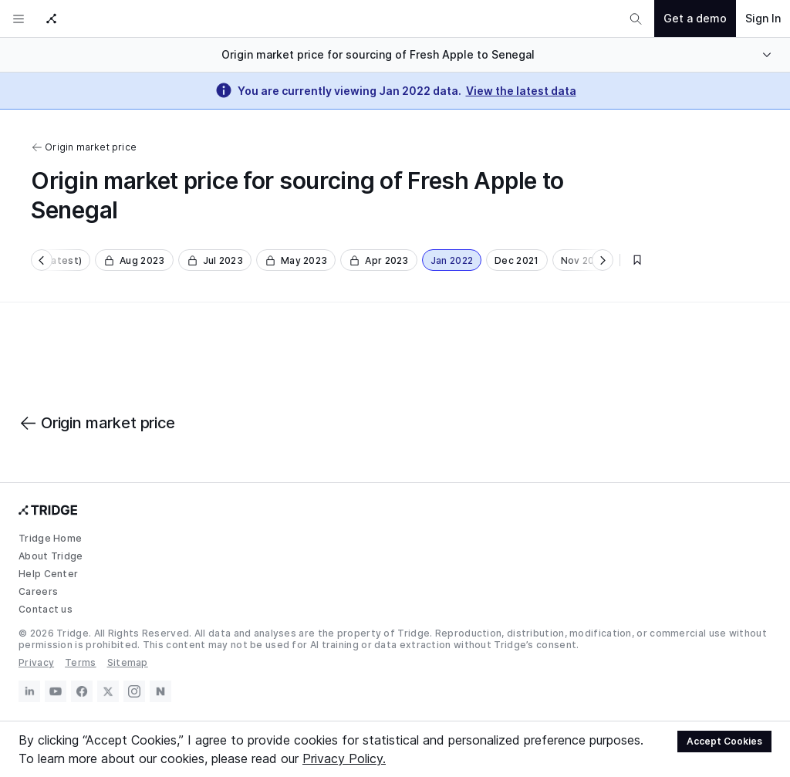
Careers (38, 591)
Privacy (36, 662)
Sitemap (127, 662)
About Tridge (51, 556)
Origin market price (84, 147)
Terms (80, 662)
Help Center (48, 573)
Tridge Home (50, 538)
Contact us (46, 609)
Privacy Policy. (344, 758)
